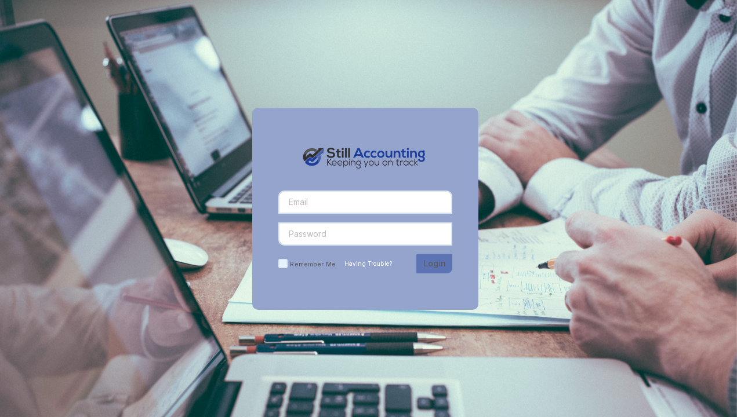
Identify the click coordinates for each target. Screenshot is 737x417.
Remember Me (312, 264)
